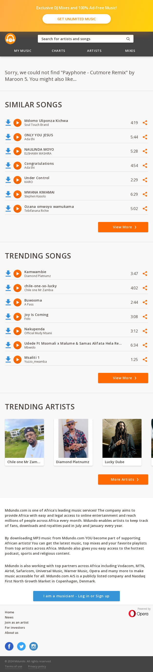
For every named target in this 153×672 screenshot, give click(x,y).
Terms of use (13, 666)
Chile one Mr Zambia (24, 462)
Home (9, 612)
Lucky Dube (114, 462)
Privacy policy (37, 666)
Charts (58, 50)
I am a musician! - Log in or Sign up (76, 596)
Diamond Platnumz (72, 462)
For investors (15, 627)
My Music (22, 50)
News (9, 617)
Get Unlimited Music (76, 19)
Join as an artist (17, 622)
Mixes (130, 50)
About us (11, 632)
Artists (94, 50)
